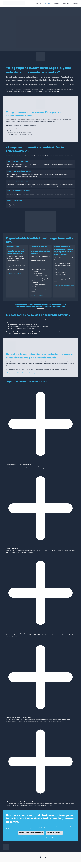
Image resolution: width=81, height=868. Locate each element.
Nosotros (41, 3)
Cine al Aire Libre (67, 3)
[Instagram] (40, 856)
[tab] (40, 426)
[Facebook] (35, 856)
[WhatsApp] (45, 856)
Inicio (36, 3)
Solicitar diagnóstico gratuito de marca (31, 832)
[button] (51, 3)
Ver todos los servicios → (54, 832)
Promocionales (57, 3)
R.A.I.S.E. (68, 856)
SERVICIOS (48, 3)
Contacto (75, 3)
